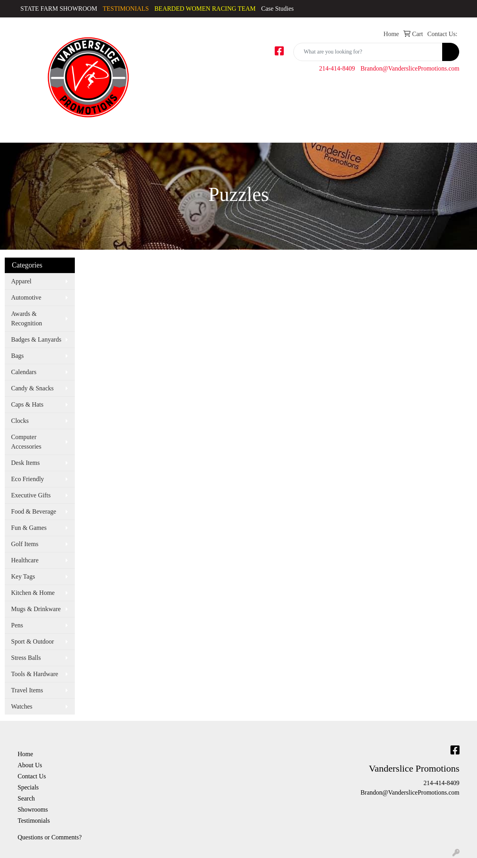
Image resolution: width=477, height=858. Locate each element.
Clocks (20, 420)
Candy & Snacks (32, 388)
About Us (30, 765)
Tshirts (358, 131)
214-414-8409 (337, 68)
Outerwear (233, 131)
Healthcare (24, 560)
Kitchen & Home (33, 592)
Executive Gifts (31, 495)
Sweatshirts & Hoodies (311, 131)
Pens (17, 625)
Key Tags (23, 576)
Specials (28, 787)
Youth (385, 131)
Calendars (23, 372)
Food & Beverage (33, 511)
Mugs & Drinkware (36, 609)
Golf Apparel (193, 131)
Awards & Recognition (26, 318)
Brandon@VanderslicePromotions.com (410, 68)
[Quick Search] (368, 52)
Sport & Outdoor (32, 641)
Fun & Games (29, 527)
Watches (21, 706)
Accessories (28, 131)
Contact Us (32, 776)
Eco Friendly (27, 479)
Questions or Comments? (50, 837)
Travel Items (27, 690)
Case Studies (277, 8)
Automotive (26, 297)
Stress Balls (26, 657)
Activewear (68, 131)
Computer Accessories (26, 442)
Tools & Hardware (34, 674)
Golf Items (24, 544)
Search (26, 798)
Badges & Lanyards (36, 339)
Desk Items (25, 462)
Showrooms (33, 809)
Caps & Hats (109, 131)
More (443, 132)
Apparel (21, 281)
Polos (264, 131)
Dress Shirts (151, 131)
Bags (413, 132)
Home (25, 754)
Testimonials (34, 820)
